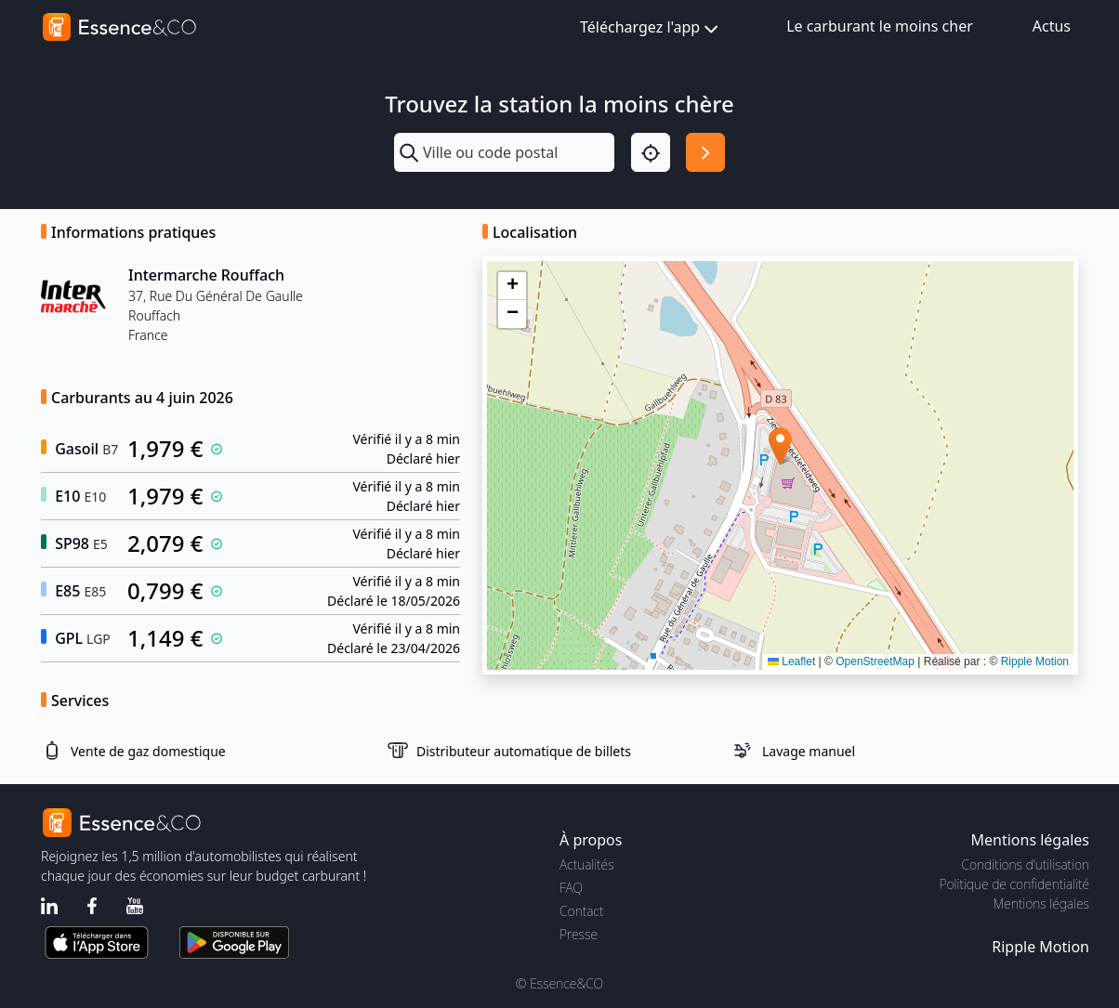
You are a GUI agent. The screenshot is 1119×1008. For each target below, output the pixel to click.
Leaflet (791, 661)
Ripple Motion (1035, 661)
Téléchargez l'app (651, 28)
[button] (780, 446)
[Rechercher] (705, 152)
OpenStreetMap (875, 661)
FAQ (571, 888)
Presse (579, 934)
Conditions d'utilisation (1025, 864)
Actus (1052, 26)
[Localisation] (650, 152)
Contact (581, 911)
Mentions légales (1041, 903)
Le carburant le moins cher (879, 26)
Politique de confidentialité (1014, 884)
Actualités (587, 864)
